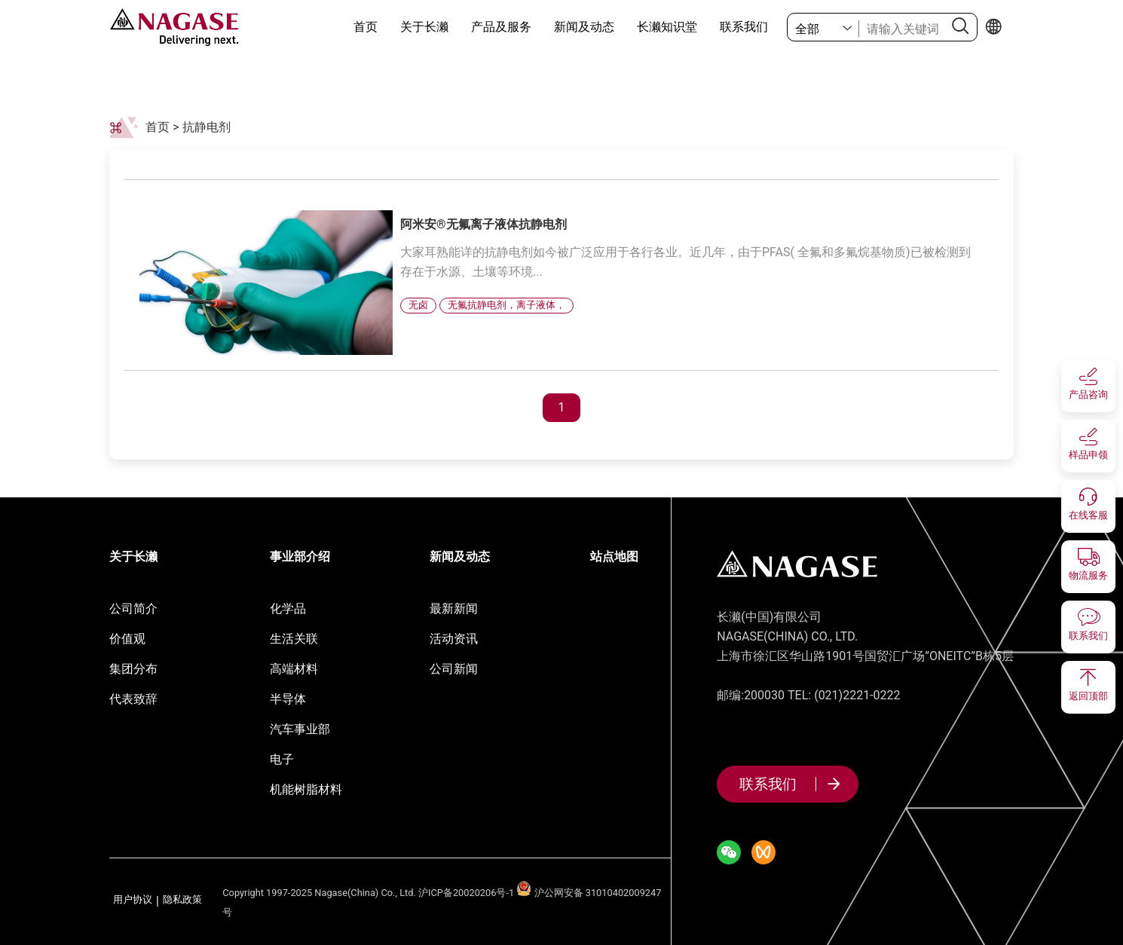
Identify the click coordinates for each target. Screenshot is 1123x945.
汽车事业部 (300, 729)
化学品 (288, 608)
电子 (282, 759)
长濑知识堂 (667, 27)
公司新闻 (454, 669)
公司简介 (133, 608)
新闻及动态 (584, 27)
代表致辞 (133, 699)
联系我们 (744, 27)
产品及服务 (501, 27)
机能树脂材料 (306, 789)
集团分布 (133, 669)
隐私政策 (182, 900)
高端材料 (294, 669)
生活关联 (294, 639)
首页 (365, 27)
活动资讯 (454, 639)
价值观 (127, 639)
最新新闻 (454, 608)
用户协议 (132, 900)
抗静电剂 (206, 127)
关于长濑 (424, 27)
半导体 (288, 699)
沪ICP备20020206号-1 (466, 892)
